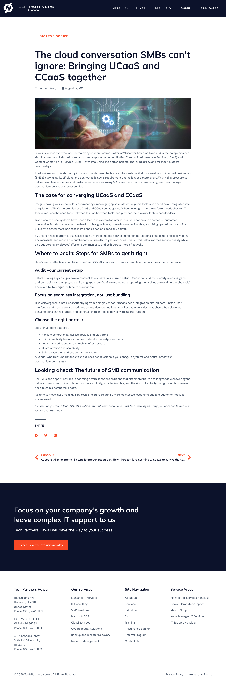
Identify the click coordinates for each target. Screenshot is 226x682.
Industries (162, 8)
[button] (36, 435)
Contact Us (210, 8)
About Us (120, 8)
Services (140, 8)
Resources (186, 8)
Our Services (81, 589)
